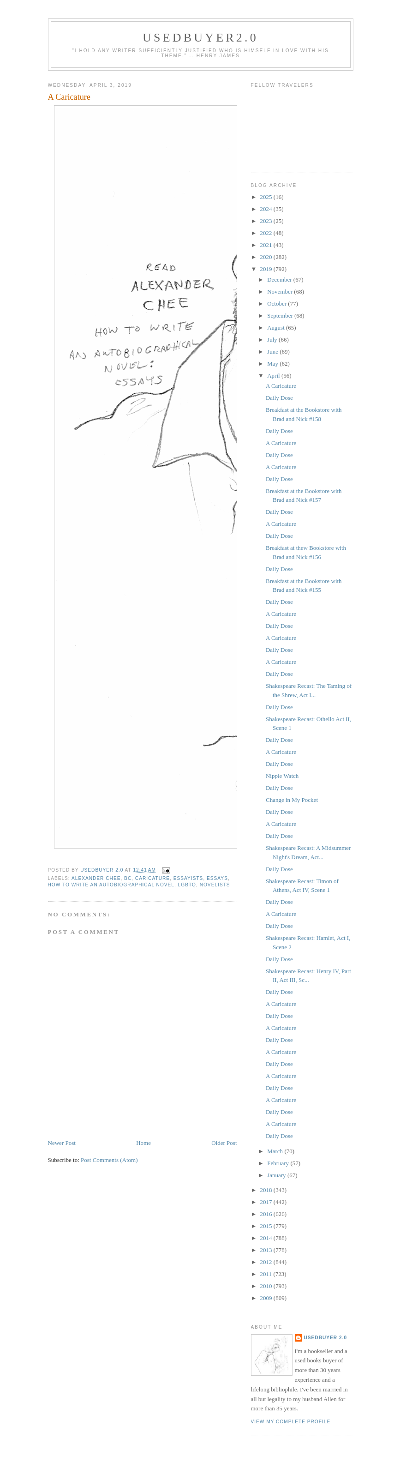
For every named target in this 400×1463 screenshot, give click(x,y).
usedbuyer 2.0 (325, 1337)
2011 (267, 1273)
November (280, 291)
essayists (188, 878)
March (275, 1151)
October (277, 303)
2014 (267, 1237)
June (273, 351)
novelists (215, 884)
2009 (267, 1297)
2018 (267, 1189)
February (278, 1163)
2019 (267, 268)
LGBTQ (187, 884)
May (273, 363)
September (280, 315)
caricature (152, 878)
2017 (267, 1201)
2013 (267, 1249)
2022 (267, 232)
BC (127, 878)
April (274, 375)
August (276, 327)
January (277, 1175)
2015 (267, 1225)
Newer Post (62, 1142)
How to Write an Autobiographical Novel (111, 884)
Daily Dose (279, 397)
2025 (267, 196)
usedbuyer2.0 (200, 37)
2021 (267, 244)
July (273, 339)
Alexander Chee (96, 878)
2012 (267, 1261)
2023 (267, 220)
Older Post (224, 1142)
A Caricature (281, 385)
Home (143, 1142)
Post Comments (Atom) (109, 1159)
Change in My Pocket (292, 799)
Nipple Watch (282, 775)
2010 (267, 1285)
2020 (267, 256)
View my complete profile (291, 1421)
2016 (267, 1213)
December (280, 279)
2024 (267, 208)
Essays (217, 878)
